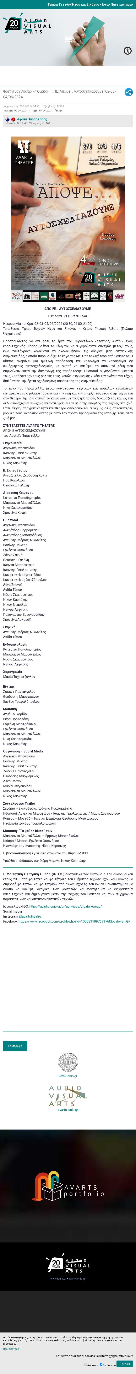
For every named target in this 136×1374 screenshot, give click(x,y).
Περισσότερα (11, 1348)
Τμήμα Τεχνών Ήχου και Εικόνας (73, 4)
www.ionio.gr (68, 1065)
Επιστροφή (15, 1045)
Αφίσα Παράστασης (26, 119)
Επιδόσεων (109, 1365)
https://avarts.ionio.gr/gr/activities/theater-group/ (65, 906)
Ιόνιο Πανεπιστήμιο (117, 4)
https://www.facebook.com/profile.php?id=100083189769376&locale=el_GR (74, 921)
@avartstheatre (30, 916)
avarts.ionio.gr (68, 1099)
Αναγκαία (92, 1365)
